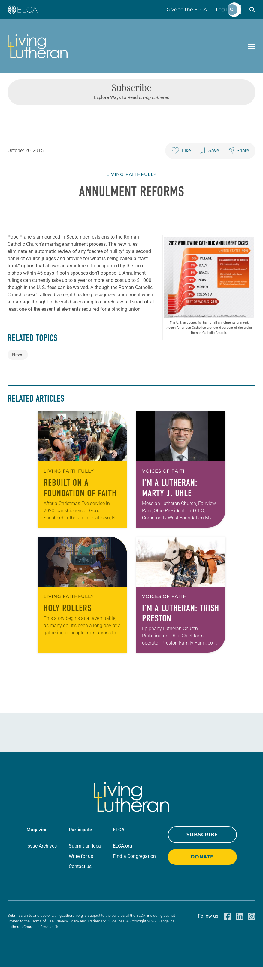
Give (187, 9)
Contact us (80, 866)
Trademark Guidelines (106, 921)
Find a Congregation (134, 856)
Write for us (81, 856)
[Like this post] (181, 150)
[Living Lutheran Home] (38, 46)
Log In (223, 9)
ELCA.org (122, 846)
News (17, 354)
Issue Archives (41, 846)
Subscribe (202, 834)
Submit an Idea (85, 846)
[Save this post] (209, 150)
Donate (202, 857)
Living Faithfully (131, 174)
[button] (252, 9)
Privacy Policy (67, 921)
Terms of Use (42, 921)
